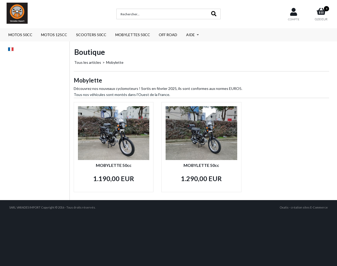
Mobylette (114, 62)
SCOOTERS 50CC (91, 34)
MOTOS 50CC (20, 34)
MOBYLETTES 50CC (132, 34)
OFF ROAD (168, 34)
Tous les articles (87, 62)
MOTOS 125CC (54, 34)
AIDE (190, 34)
